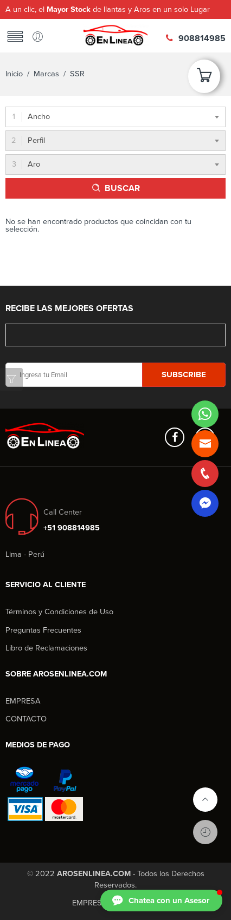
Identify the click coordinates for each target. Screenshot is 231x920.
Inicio (14, 73)
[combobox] (115, 117)
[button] (161, 900)
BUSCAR (122, 188)
